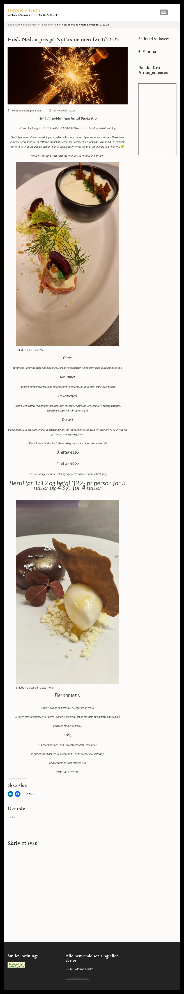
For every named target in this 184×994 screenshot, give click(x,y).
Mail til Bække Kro (77, 978)
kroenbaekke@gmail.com (27, 110)
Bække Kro (24, 10)
